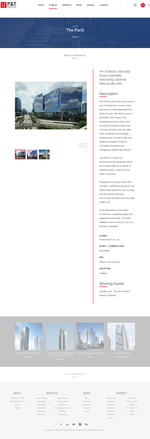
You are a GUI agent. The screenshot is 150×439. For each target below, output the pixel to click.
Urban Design (62, 398)
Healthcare (62, 405)
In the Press (86, 401)
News (86, 398)
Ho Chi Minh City (132, 408)
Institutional (41, 405)
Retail (119, 83)
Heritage (62, 411)
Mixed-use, (104, 83)
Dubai (110, 418)
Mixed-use (41, 414)
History (17, 405)
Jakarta (132, 405)
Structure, (104, 75)
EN (142, 5)
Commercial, (120, 79)
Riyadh (132, 414)
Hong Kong (110, 398)
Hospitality (41, 411)
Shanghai (111, 401)
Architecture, (111, 71)
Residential (41, 401)
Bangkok (110, 414)
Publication (86, 405)
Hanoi (132, 411)
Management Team (17, 401)
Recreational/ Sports (62, 408)
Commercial (41, 408)
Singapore (111, 411)
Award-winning (41, 398)
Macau (111, 405)
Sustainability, (115, 75)
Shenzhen (111, 408)
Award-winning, (106, 79)
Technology (62, 414)
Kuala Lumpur (132, 401)
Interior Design (62, 401)
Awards (87, 411)
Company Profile (17, 398)
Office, (113, 83)
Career (17, 408)
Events (86, 408)
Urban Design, (123, 71)
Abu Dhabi (132, 398)
